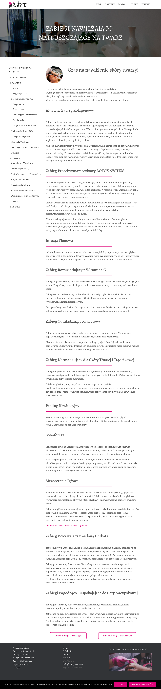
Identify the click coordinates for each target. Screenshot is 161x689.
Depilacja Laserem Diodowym (25, 147)
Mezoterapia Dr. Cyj (20, 168)
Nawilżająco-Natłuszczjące (25, 114)
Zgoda (121, 684)
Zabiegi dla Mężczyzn (21, 136)
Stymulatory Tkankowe (22, 163)
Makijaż (15, 153)
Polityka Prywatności (73, 664)
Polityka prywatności (142, 684)
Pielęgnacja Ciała (19, 93)
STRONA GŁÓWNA (19, 77)
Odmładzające (19, 120)
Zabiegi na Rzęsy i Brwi (22, 99)
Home (65, 648)
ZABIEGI (122, 4)
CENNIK (134, 4)
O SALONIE (109, 4)
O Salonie (67, 651)
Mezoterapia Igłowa (20, 185)
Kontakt (66, 658)
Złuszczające (18, 109)
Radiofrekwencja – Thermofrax (26, 174)
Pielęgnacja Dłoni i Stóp (22, 131)
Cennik (66, 654)
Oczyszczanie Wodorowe (24, 125)
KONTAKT (146, 4)
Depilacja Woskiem (20, 142)
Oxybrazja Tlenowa (20, 179)
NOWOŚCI (15, 158)
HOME (98, 4)
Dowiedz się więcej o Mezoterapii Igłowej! (67, 525)
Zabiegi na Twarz (19, 104)
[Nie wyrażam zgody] (158, 684)
